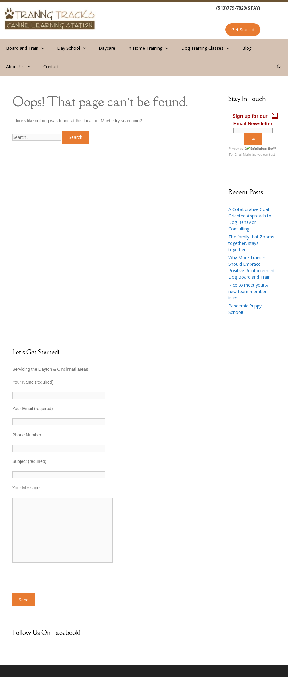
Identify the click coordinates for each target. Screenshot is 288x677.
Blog (246, 48)
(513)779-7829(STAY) (238, 8)
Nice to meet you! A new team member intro (248, 291)
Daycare (107, 48)
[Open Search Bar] (279, 66)
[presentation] (59, 581)
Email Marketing (246, 154)
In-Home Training (151, 48)
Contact (51, 66)
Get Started (242, 30)
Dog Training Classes (208, 48)
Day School (75, 48)
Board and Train (28, 48)
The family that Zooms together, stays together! (251, 243)
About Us (21, 66)
